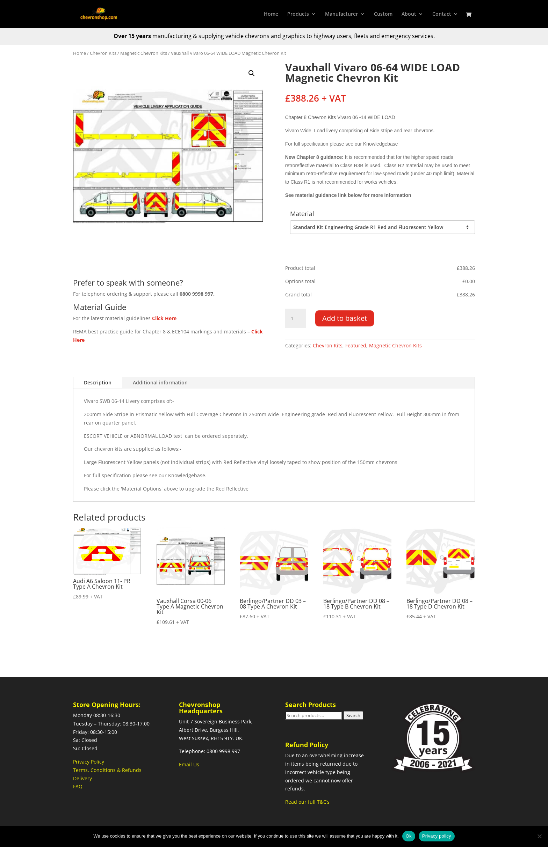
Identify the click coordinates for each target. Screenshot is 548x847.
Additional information (160, 382)
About (409, 14)
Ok (409, 836)
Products (298, 14)
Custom (383, 14)
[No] (539, 836)
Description (97, 382)
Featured (355, 345)
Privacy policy (436, 836)
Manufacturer (341, 14)
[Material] (382, 227)
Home (271, 14)
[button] (251, 73)
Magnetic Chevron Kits (143, 53)
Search (353, 715)
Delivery (82, 778)
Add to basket (344, 318)
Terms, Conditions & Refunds (107, 770)
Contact (441, 14)
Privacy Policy (88, 761)
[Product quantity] (295, 318)
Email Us (189, 764)
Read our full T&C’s (307, 801)
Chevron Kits (103, 53)
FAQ (77, 786)
